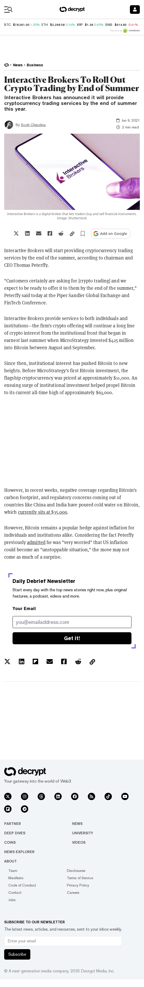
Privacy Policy (78, 885)
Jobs (12, 900)
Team (12, 870)
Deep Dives (14, 833)
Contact (14, 892)
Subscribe (17, 954)
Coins (10, 842)
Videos (78, 842)
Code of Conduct (22, 885)
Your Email (24, 608)
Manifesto (16, 878)
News (77, 823)
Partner (12, 823)
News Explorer (19, 852)
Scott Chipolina (33, 125)
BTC (7, 25)
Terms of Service (80, 878)
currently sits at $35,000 (42, 512)
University (82, 833)
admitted (36, 542)
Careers (73, 892)
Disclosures (76, 870)
